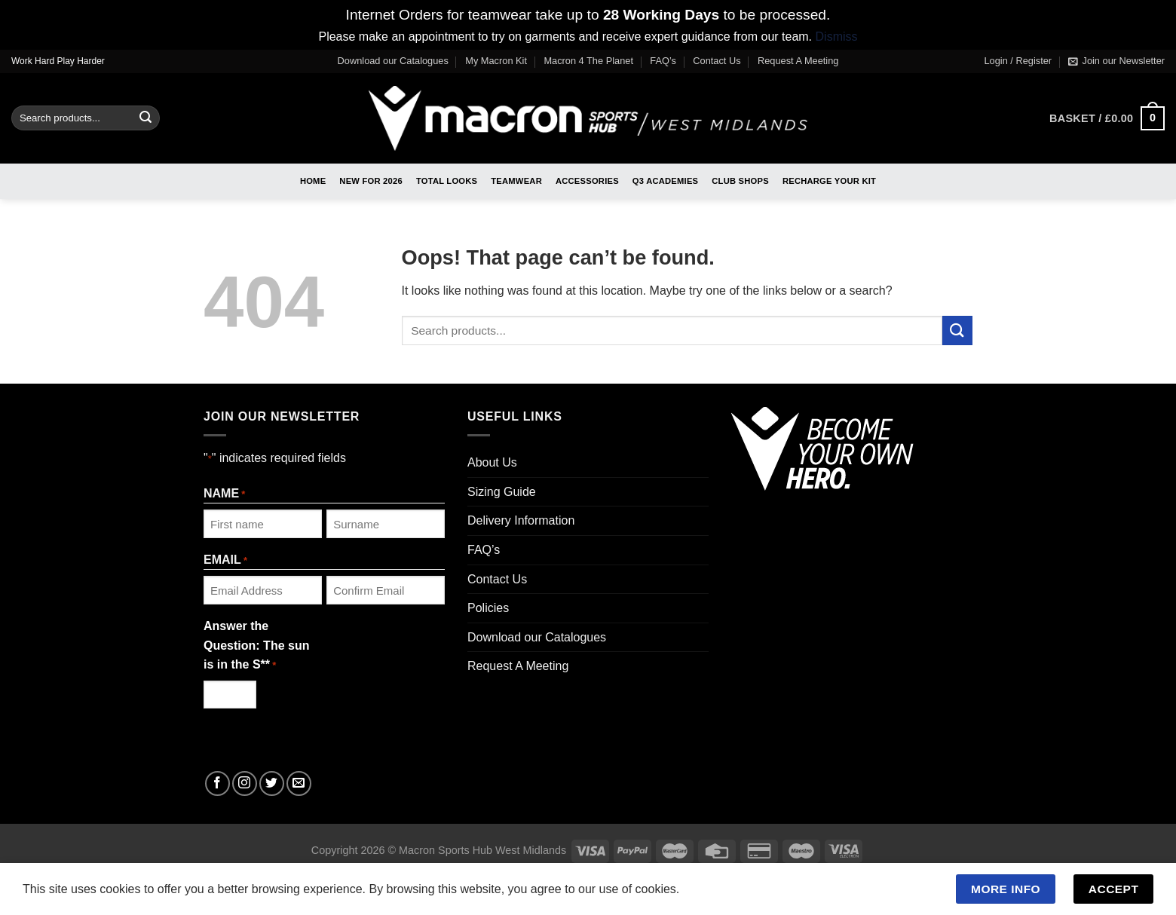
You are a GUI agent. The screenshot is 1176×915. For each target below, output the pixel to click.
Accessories (587, 180)
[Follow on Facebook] (217, 783)
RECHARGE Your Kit (829, 180)
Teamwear (516, 180)
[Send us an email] (298, 783)
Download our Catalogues (393, 60)
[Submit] (145, 118)
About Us (492, 462)
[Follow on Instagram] (244, 783)
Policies (488, 607)
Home (313, 180)
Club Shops (740, 180)
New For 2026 (371, 180)
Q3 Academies (665, 180)
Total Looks (446, 180)
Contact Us (716, 60)
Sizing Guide (501, 491)
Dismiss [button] (837, 36)
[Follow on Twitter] (271, 783)
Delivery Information (520, 520)
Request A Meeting (798, 60)
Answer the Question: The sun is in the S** (256, 647)
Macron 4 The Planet (588, 60)
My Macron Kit (496, 60)
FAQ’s (663, 60)
